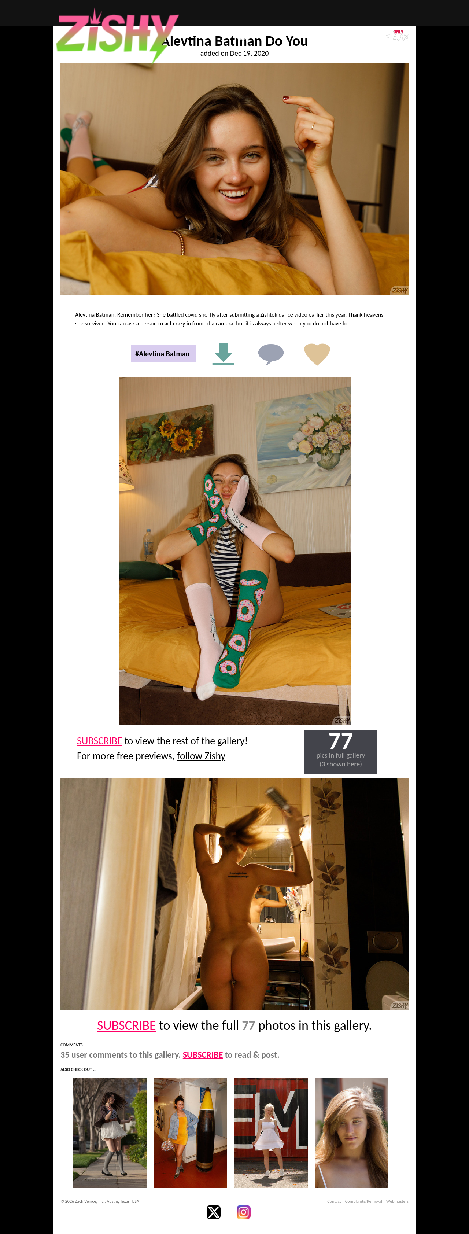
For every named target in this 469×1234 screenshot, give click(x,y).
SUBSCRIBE (99, 741)
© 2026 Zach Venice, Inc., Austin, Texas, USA (99, 1201)
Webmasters (397, 1201)
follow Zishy (201, 756)
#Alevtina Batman (162, 353)
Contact (334, 1201)
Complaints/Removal (363, 1201)
